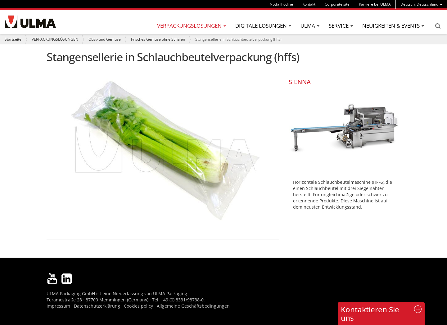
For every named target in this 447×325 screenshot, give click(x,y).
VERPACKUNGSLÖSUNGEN (55, 39)
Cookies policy (138, 306)
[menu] (421, 4)
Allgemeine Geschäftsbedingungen (193, 306)
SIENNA (300, 82)
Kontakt (308, 4)
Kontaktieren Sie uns (370, 313)
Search (437, 26)
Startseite (13, 39)
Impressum (58, 306)
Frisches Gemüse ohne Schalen (158, 39)
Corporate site (337, 4)
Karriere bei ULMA (375, 4)
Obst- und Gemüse (104, 39)
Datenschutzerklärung (97, 306)
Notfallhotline (281, 4)
